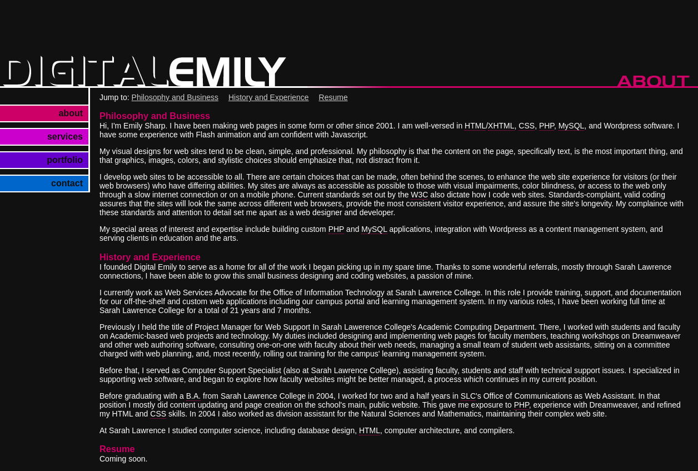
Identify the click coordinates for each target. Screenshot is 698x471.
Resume (333, 97)
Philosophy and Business (175, 97)
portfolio (65, 160)
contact (67, 183)
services (65, 136)
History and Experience (268, 97)
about (70, 113)
